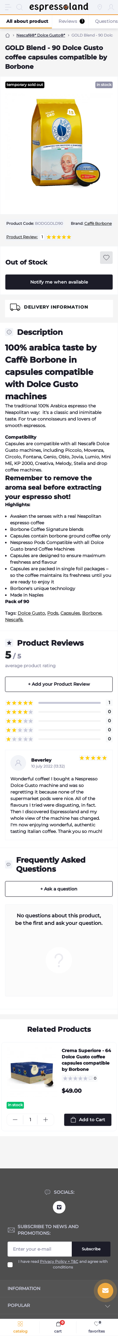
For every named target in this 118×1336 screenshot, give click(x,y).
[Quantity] (30, 1119)
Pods (52, 613)
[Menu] (8, 7)
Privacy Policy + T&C (59, 1261)
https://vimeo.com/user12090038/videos (59, 1207)
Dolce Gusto (31, 613)
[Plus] (45, 1119)
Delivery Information (56, 307)
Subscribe (91, 1249)
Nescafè (13, 620)
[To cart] (88, 1120)
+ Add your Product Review (59, 684)
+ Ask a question (58, 889)
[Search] (19, 7)
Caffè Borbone (98, 223)
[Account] (111, 7)
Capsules (70, 613)
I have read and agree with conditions (63, 1264)
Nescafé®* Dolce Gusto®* (40, 35)
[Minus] (15, 1119)
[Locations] (100, 7)
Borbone (91, 613)
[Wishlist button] (106, 257)
